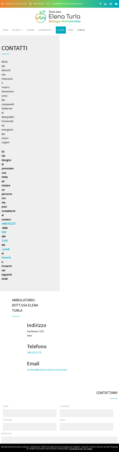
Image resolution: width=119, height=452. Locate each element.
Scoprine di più (76, 448)
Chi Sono (16, 29)
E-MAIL (62, 224)
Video (71, 29)
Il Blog (81, 29)
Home (5, 29)
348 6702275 (38, 4)
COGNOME (64, 211)
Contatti (60, 29)
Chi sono (64, 410)
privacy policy (67, 270)
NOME (5, 211)
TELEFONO (7, 224)
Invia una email (103, 379)
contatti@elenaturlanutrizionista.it (67, 4)
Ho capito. (88, 448)
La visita (63, 420)
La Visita (31, 29)
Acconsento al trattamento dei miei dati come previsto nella (39, 270)
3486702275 (43, 79)
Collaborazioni (66, 426)
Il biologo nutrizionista (70, 415)
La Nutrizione (44, 29)
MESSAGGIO (6, 238)
